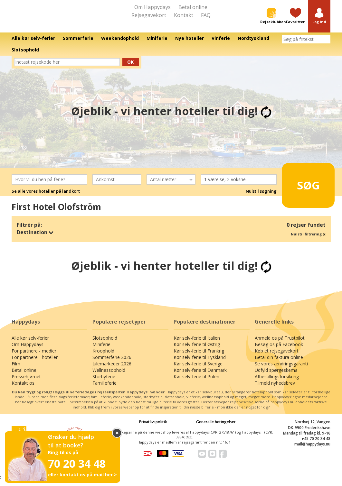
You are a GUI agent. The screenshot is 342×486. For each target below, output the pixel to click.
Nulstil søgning (261, 197)
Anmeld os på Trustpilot (280, 344)
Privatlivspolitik (153, 428)
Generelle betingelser (216, 428)
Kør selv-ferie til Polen (196, 382)
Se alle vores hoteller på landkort (46, 197)
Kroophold (103, 356)
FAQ (206, 15)
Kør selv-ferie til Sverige (198, 369)
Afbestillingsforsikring (277, 382)
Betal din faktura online (279, 363)
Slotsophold (104, 344)
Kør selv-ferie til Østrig (197, 350)
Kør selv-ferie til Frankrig (199, 356)
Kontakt (183, 15)
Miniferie (101, 350)
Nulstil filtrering (308, 240)
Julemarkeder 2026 (111, 369)
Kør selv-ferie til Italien (197, 344)
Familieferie (104, 389)
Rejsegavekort (148, 15)
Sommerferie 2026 (111, 363)
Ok (130, 68)
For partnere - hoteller (35, 363)
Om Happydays (152, 7)
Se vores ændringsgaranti (281, 369)
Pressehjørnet (26, 382)
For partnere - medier (34, 356)
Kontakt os (23, 389)
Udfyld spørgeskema (276, 376)
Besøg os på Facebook (279, 350)
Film (16, 369)
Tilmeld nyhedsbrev (275, 389)
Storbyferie (103, 382)
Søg (304, 188)
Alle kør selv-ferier (30, 344)
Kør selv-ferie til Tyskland (200, 363)
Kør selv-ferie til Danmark (200, 376)
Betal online (192, 7)
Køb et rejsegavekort (277, 356)
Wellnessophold (108, 376)
